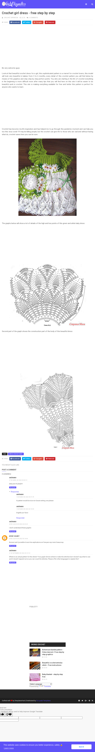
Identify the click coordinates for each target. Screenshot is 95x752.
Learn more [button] (9, 748)
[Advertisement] (47, 47)
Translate (45, 686)
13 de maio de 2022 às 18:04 (25, 509)
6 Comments (33, 17)
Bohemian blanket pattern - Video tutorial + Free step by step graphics (53, 652)
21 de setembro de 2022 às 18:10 (19, 553)
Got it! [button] (81, 747)
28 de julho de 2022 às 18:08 (18, 538)
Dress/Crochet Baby (16, 454)
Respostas (15, 492)
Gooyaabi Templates (43, 701)
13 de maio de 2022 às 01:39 (25, 497)
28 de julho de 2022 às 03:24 (18, 524)
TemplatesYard (20, 701)
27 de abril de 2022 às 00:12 (18, 480)
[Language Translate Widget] (40, 684)
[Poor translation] (9, 714)
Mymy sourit (14, 536)
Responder (13, 487)
